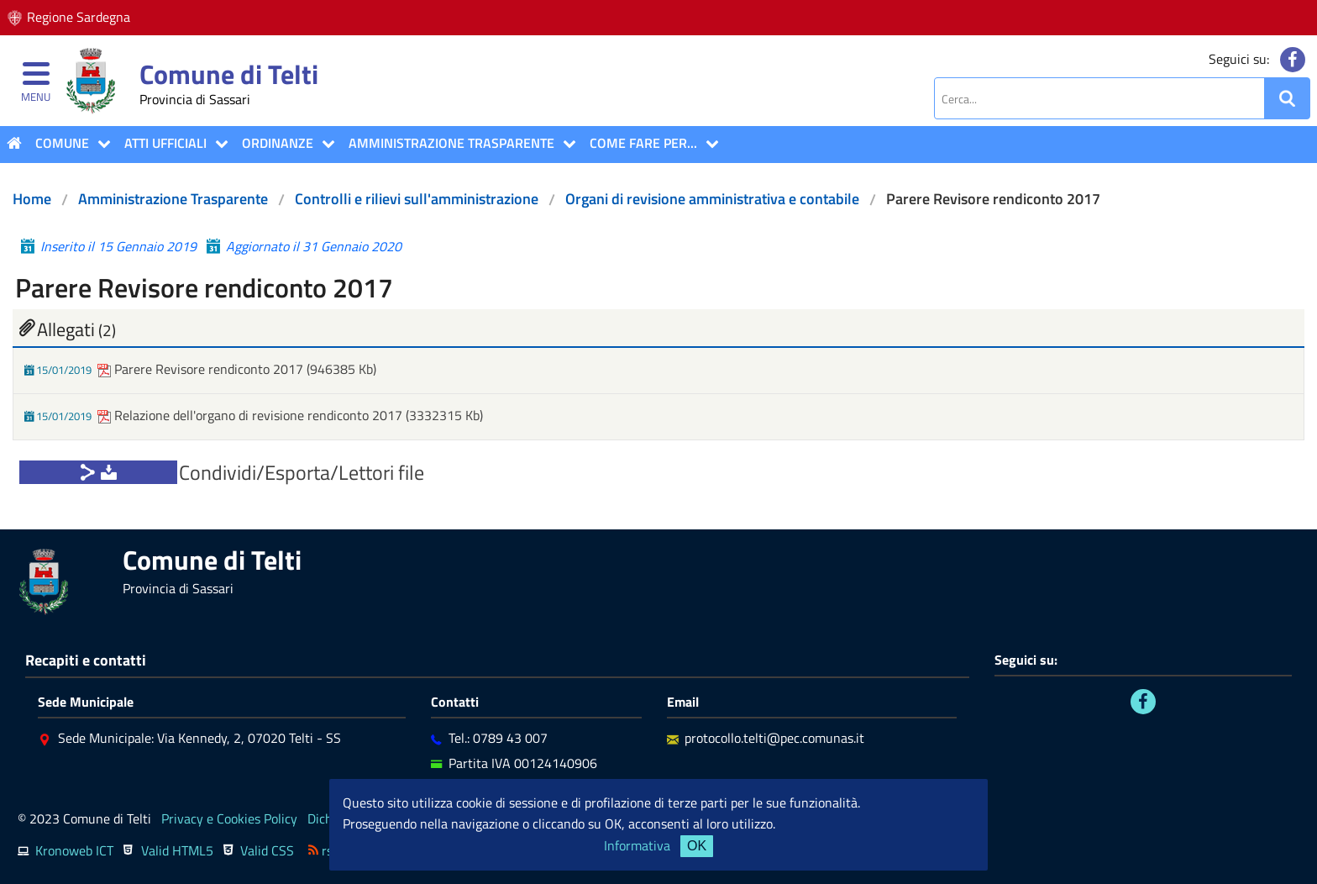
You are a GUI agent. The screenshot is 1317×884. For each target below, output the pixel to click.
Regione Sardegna (78, 17)
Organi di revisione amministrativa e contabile (712, 198)
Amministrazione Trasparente (451, 143)
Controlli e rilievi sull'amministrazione (416, 198)
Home (32, 198)
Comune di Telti (228, 74)
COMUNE (62, 143)
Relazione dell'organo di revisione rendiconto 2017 (251, 415)
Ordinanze (277, 143)
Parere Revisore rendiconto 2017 (202, 369)
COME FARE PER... (643, 143)
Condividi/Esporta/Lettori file (301, 472)
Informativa (637, 845)
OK (696, 846)
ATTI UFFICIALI (165, 143)
